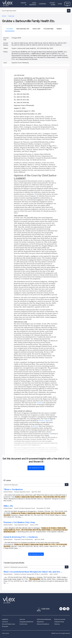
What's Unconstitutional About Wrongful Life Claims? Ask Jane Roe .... (33, 572)
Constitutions (23, 624)
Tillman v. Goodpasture (13, 489)
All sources (5, 626)
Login (60, 4)
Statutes (57, 624)
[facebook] (64, 608)
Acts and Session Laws (8, 624)
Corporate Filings (59, 621)
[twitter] (60, 608)
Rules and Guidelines (43, 624)
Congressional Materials (26, 621)
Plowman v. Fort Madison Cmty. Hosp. (19, 522)
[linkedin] (67, 608)
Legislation (5, 619)
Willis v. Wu (8, 506)
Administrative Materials (44, 619)
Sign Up (67, 4)
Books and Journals (59, 619)
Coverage (42, 4)
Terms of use (5, 633)
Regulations (40, 621)
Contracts (5, 621)
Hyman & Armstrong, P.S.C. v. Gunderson (21, 537)
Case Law (22, 619)
